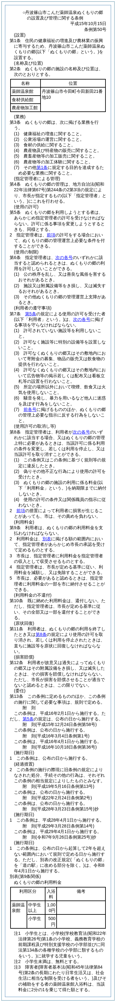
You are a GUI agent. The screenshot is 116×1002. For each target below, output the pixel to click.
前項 (51, 234)
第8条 (41, 634)
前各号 (30, 409)
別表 (46, 538)
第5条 (30, 313)
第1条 (42, 167)
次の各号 (64, 257)
